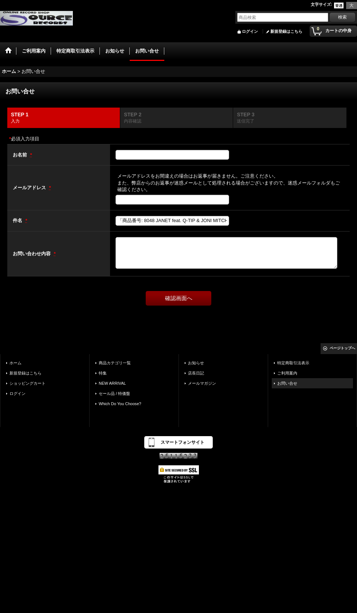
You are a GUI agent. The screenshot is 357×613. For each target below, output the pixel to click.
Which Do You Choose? (120, 403)
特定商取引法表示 (293, 363)
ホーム (15, 363)
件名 (18, 220)
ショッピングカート (27, 383)
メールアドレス (30, 187)
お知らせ (196, 363)
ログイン (250, 31)
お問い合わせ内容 (32, 253)
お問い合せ (287, 383)
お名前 (20, 155)
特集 (103, 373)
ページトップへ (342, 348)
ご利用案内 (287, 373)
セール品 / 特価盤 (114, 393)
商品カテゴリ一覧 (115, 363)
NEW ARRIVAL (112, 383)
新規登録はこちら (286, 31)
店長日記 (196, 373)
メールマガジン (202, 383)
